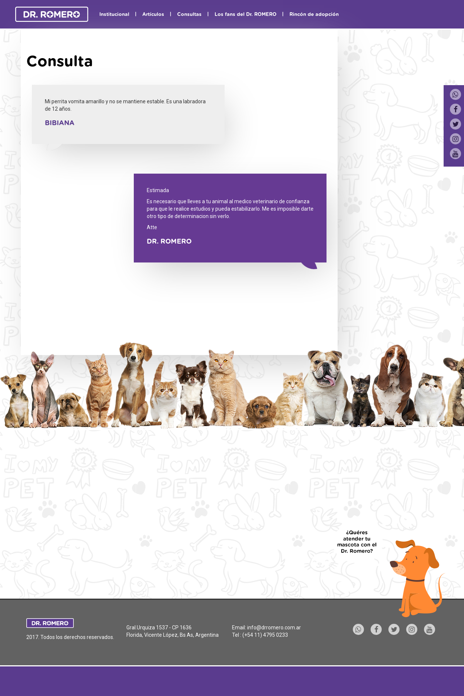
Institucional (114, 14)
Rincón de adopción (314, 14)
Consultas (189, 14)
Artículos (153, 14)
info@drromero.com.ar (274, 627)
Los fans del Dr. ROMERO (245, 14)
